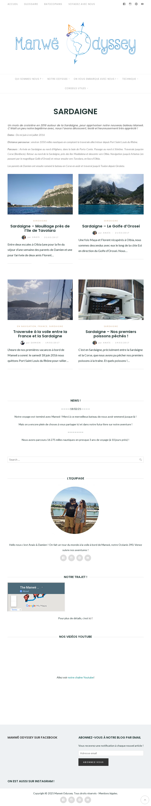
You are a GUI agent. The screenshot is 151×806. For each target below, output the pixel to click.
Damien (31, 342)
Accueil (13, 4)
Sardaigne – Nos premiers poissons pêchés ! (111, 334)
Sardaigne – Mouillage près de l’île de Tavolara (40, 228)
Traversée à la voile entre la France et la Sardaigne (40, 334)
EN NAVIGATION (26, 326)
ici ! (91, 618)
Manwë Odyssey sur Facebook (32, 737)
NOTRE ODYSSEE (57, 78)
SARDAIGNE (40, 221)
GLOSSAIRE (31, 4)
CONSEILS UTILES (75, 88)
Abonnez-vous (93, 762)
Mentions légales (108, 793)
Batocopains (53, 4)
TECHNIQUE (129, 78)
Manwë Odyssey (63, 793)
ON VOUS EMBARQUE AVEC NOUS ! (95, 78)
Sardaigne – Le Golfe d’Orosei (111, 226)
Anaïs (31, 237)
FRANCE (43, 326)
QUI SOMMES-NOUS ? (28, 78)
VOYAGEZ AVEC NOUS (81, 4)
